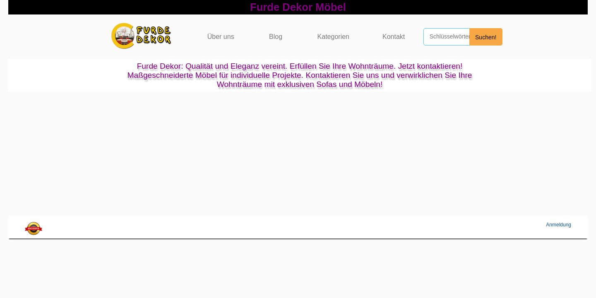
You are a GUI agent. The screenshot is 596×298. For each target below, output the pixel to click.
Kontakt (393, 36)
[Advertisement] (298, 153)
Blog (275, 36)
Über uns (220, 36)
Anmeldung (558, 225)
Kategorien (333, 36)
